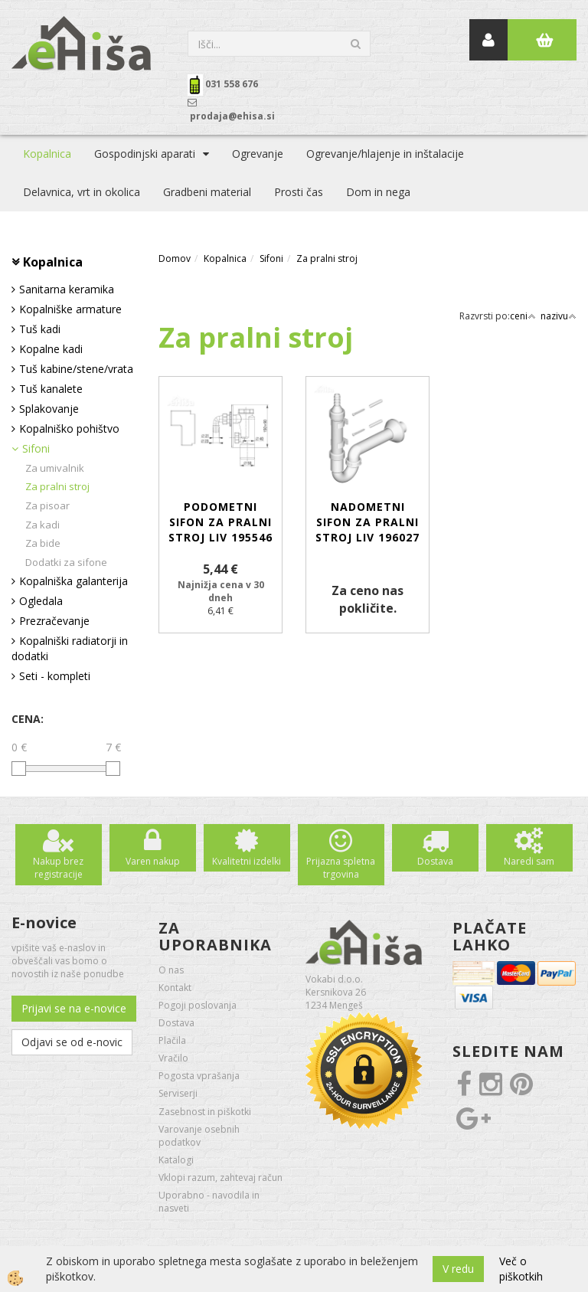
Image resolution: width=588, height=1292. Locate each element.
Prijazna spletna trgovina (340, 868)
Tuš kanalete (51, 388)
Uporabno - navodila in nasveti (209, 1202)
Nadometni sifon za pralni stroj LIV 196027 (367, 522)
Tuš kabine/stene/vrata (76, 368)
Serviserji (178, 1093)
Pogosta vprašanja (199, 1075)
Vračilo (173, 1058)
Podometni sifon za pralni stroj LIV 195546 (220, 522)
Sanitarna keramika (66, 289)
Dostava (435, 861)
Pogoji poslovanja (197, 1005)
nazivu (559, 315)
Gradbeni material (207, 192)
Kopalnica (47, 153)
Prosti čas (298, 192)
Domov (174, 258)
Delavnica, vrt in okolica (81, 192)
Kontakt (174, 987)
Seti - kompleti (54, 676)
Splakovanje (49, 408)
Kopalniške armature (70, 309)
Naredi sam (529, 861)
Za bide (42, 543)
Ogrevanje (257, 153)
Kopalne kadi (51, 349)
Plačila (172, 1040)
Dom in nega (378, 192)
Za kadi (42, 525)
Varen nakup (153, 861)
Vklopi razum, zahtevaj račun (220, 1177)
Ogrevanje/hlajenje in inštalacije (385, 153)
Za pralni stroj (57, 486)
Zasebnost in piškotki (204, 1111)
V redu (458, 1268)
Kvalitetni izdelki (246, 861)
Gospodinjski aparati (144, 153)
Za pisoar (47, 505)
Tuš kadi (39, 329)
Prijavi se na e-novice (73, 1008)
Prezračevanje (54, 620)
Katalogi (176, 1159)
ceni (523, 315)
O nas (171, 969)
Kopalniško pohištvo (69, 428)
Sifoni (36, 448)
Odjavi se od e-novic (71, 1042)
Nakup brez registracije (58, 868)
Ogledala (41, 601)
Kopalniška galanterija (73, 581)
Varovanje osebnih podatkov (199, 1136)
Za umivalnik (54, 468)
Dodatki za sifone (66, 562)
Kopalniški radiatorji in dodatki (69, 648)
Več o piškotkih (521, 1269)
